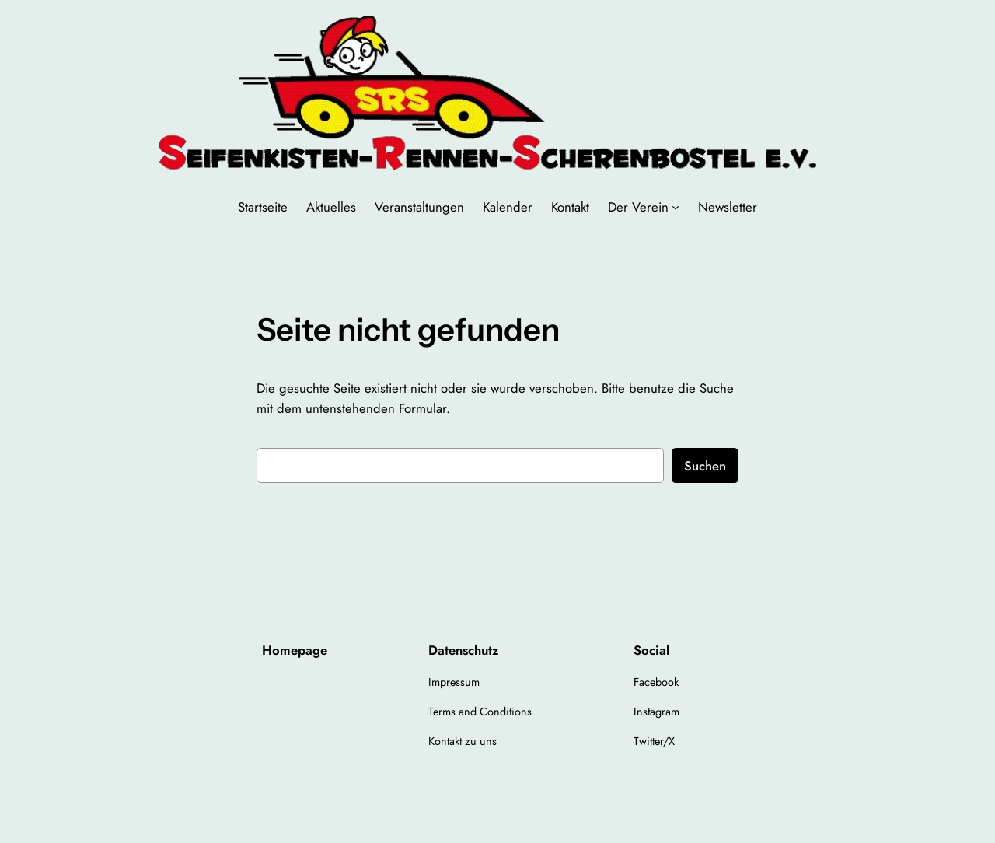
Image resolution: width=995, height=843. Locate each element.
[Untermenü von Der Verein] (675, 207)
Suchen (705, 465)
